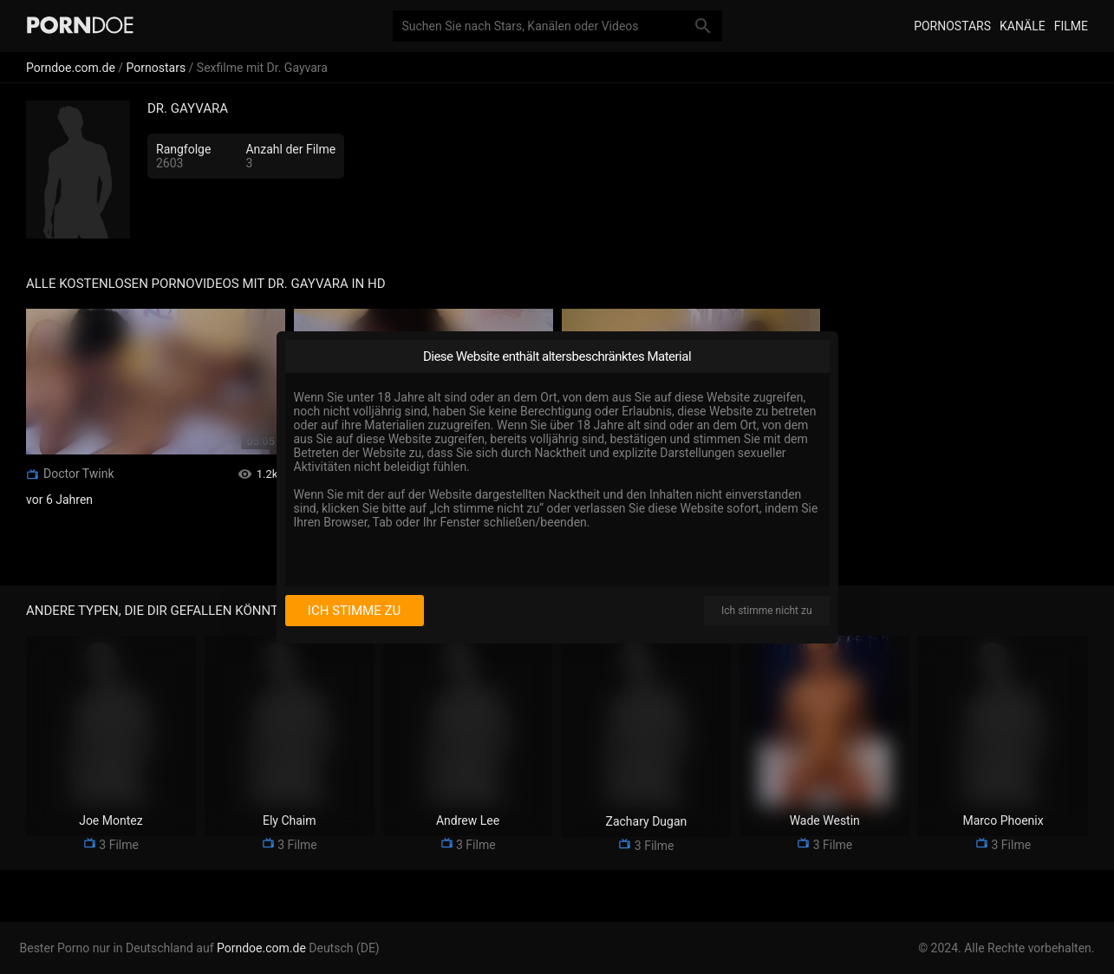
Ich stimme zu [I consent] (354, 610)
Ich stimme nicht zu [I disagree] (766, 611)
